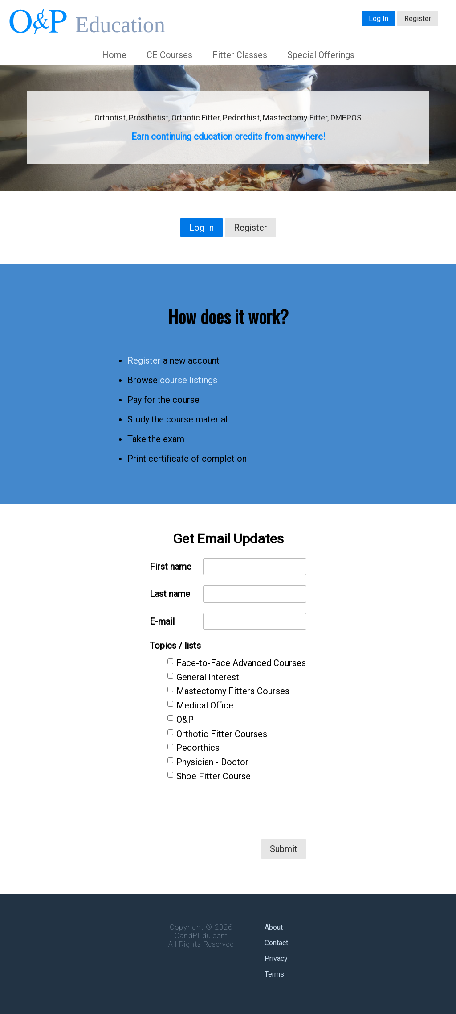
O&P (185, 719)
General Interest (207, 677)
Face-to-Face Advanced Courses (241, 663)
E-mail (162, 621)
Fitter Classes (239, 55)
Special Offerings (320, 55)
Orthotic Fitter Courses (221, 733)
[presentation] (238, 810)
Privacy (276, 958)
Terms (274, 974)
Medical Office (204, 705)
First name (170, 566)
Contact (276, 943)
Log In (378, 18)
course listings (188, 380)
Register (417, 18)
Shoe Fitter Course (213, 776)
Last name (170, 593)
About (274, 927)
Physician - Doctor (212, 762)
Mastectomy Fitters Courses (232, 691)
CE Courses (169, 55)
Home (114, 55)
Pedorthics (198, 747)
